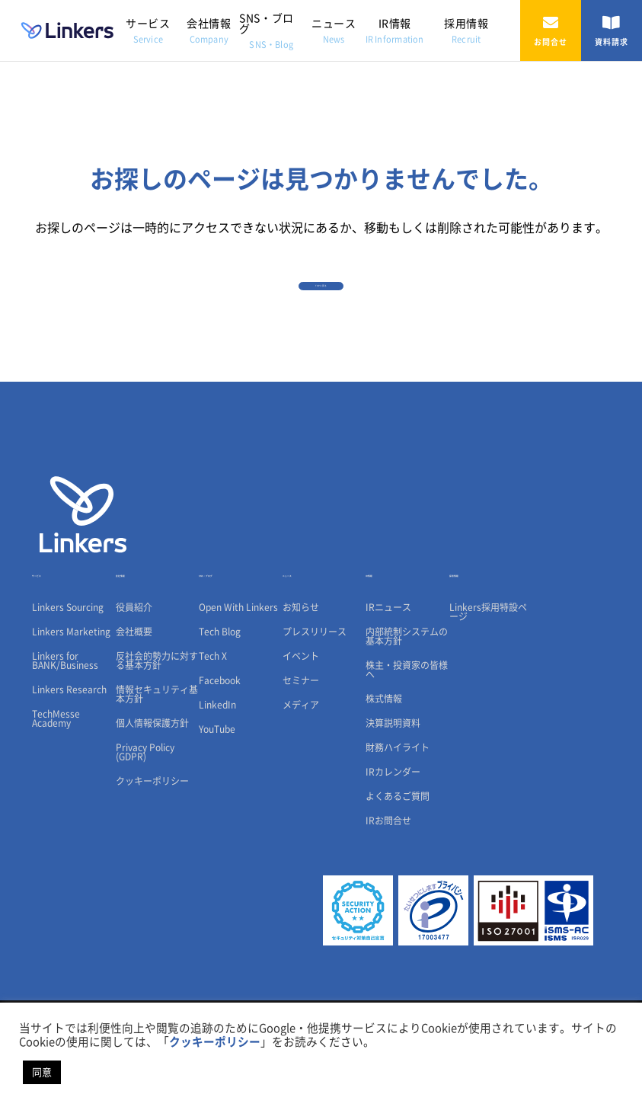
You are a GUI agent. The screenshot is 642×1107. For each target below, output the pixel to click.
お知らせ (301, 678)
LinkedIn (217, 775)
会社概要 (134, 702)
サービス (148, 30)
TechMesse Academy (56, 789)
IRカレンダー (393, 842)
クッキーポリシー (152, 851)
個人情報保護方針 (152, 793)
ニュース (333, 30)
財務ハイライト (398, 818)
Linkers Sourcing (68, 678)
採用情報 (466, 30)
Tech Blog (220, 702)
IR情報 (395, 30)
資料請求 (611, 30)
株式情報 (384, 769)
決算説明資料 (393, 793)
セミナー (301, 751)
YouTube (217, 800)
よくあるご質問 (398, 867)
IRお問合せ (388, 891)
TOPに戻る (321, 306)
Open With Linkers (238, 678)
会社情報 (209, 30)
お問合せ (550, 30)
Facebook (220, 751)
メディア (301, 775)
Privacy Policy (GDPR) (145, 823)
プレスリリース (315, 702)
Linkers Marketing (71, 702)
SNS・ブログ (266, 31)
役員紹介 (134, 678)
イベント (301, 726)
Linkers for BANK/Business (65, 731)
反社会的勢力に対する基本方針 (157, 731)
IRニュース (388, 678)
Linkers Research (69, 760)
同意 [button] (42, 1072)
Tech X (213, 726)
